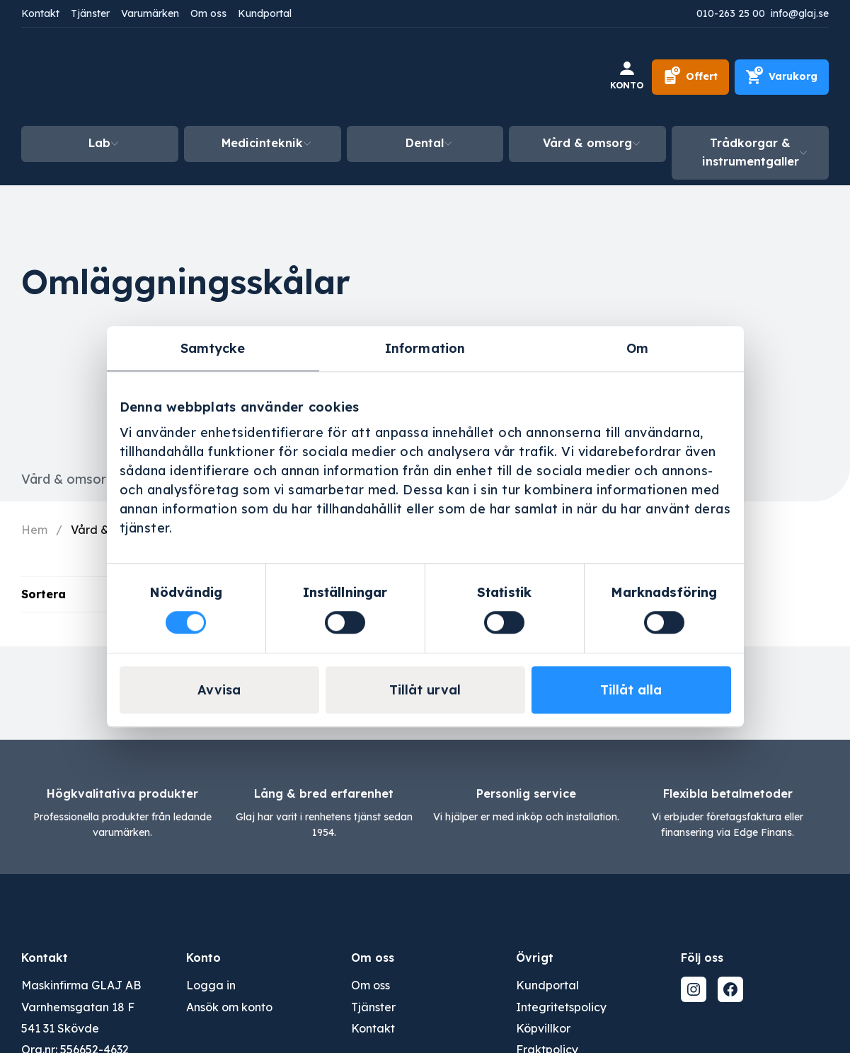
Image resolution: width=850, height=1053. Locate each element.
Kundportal (265, 13)
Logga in (211, 985)
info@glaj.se (800, 13)
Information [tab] (425, 348)
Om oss (208, 13)
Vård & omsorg (587, 143)
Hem (34, 530)
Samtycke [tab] (213, 348)
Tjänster (90, 13)
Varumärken (150, 13)
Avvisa (219, 690)
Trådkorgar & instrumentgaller (750, 152)
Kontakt (40, 13)
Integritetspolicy (561, 1007)
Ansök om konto (229, 1007)
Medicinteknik (262, 143)
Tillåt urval (425, 690)
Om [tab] (637, 348)
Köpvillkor (543, 1028)
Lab (99, 143)
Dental (425, 143)
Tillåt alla (631, 690)
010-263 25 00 (730, 13)
